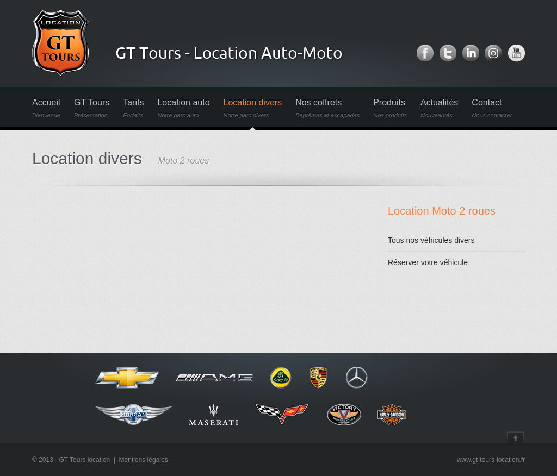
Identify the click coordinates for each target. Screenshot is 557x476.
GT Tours (91, 108)
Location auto (183, 108)
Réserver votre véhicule (428, 262)
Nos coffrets (327, 108)
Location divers (253, 108)
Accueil (46, 108)
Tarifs (133, 108)
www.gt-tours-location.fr (491, 460)
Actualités (439, 108)
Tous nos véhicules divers (431, 240)
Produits (390, 108)
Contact (492, 108)
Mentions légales (143, 460)
